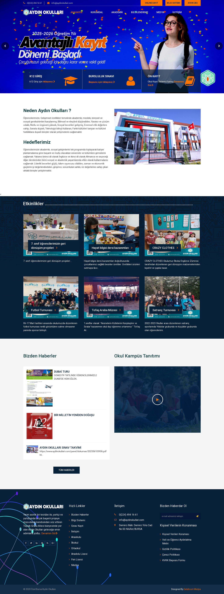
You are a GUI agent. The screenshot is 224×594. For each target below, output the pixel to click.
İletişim (75, 531)
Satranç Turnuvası (165, 310)
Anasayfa (76, 12)
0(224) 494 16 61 (34, 3)
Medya (160, 12)
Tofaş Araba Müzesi (106, 310)
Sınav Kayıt (77, 525)
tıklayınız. (49, 81)
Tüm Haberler (66, 470)
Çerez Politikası (171, 554)
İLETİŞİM (177, 12)
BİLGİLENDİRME (139, 12)
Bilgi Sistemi (173, 3)
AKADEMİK (117, 12)
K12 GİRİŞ (36, 76)
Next (219, 46)
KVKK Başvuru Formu (173, 560)
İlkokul (74, 542)
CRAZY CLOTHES (165, 247)
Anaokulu (76, 537)
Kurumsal (97, 12)
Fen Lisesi (77, 559)
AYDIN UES (193, 3)
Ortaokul (75, 548)
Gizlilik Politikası (171, 549)
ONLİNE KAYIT (151, 3)
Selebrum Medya (192, 589)
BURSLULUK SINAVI (101, 76)
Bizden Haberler (80, 514)
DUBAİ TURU (62, 371)
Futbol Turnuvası (43, 310)
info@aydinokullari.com (62, 3)
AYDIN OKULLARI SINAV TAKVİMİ (60, 447)
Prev (5, 46)
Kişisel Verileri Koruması (175, 534)
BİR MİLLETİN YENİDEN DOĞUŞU (74, 415)
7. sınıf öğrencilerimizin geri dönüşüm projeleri (48, 245)
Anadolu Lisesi (79, 553)
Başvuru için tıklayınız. (102, 82)
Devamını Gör (49, 533)
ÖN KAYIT (154, 76)
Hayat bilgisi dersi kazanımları (112, 247)
